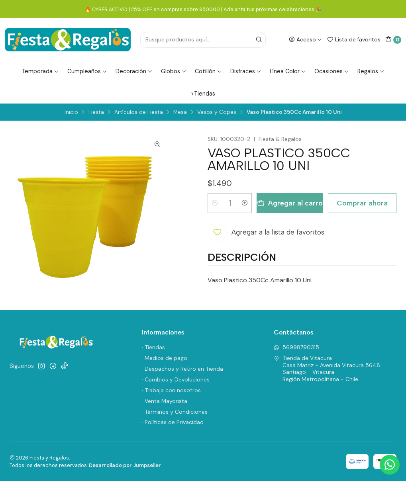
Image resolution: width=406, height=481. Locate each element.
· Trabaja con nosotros (171, 390)
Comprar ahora (362, 203)
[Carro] (393, 40)
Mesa (180, 112)
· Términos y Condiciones (175, 411)
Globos (173, 71)
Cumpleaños (87, 71)
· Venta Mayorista (164, 401)
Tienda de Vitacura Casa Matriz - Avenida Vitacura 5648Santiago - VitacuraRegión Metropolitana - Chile (327, 368)
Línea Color (288, 71)
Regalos (370, 71)
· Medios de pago (164, 358)
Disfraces (245, 71)
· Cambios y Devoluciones (176, 379)
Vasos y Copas (216, 112)
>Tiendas (203, 93)
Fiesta (96, 112)
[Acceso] (305, 39)
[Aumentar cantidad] (244, 203)
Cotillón (208, 71)
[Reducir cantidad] (215, 203)
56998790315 (296, 347)
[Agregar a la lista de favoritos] (266, 232)
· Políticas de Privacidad (173, 422)
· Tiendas (153, 347)
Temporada (40, 71)
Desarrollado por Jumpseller (125, 465)
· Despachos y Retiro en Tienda (182, 368)
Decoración (134, 71)
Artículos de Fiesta (138, 112)
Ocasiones (331, 71)
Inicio (71, 112)
